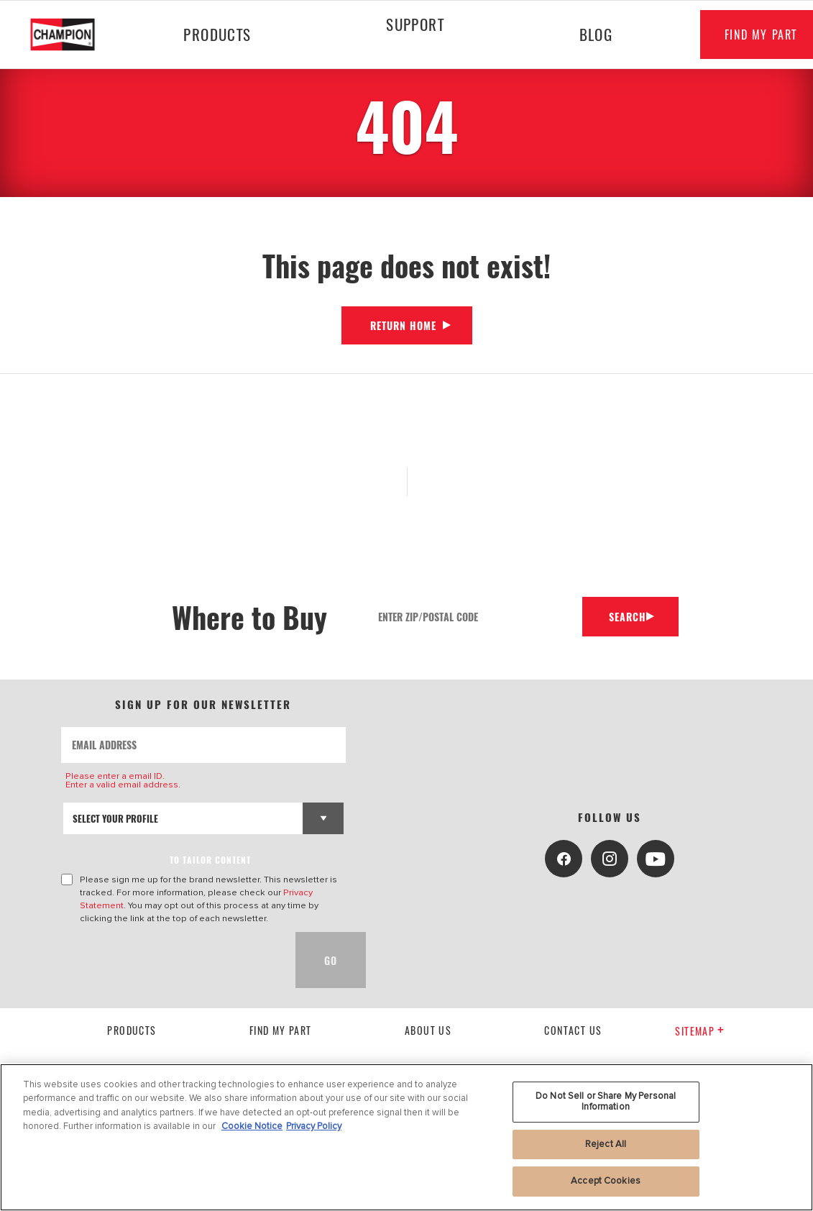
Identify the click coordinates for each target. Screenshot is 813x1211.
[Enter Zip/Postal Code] (472, 616)
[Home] (72, 34)
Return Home (403, 325)
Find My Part (280, 1030)
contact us (573, 1030)
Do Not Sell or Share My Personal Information (606, 1101)
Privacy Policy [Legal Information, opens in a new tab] (313, 1126)
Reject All (605, 1144)
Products (215, 34)
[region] (406, 1137)
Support (411, 24)
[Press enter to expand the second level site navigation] (411, 62)
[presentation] (170, 960)
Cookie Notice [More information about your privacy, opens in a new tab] (252, 1126)
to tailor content (210, 860)
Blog (589, 34)
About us (428, 1030)
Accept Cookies (605, 1181)
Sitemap (700, 1030)
